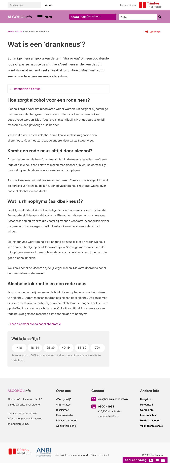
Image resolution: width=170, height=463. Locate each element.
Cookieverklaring (66, 425)
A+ (51, 5)
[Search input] (138, 17)
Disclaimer (62, 409)
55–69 (82, 347)
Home (10, 31)
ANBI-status (63, 404)
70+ (98, 347)
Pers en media (64, 415)
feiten (19, 31)
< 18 (19, 347)
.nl (146, 404)
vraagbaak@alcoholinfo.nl (113, 399)
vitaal (148, 415)
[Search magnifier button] (160, 17)
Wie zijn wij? (63, 399)
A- (46, 5)
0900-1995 (89, 17)
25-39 (51, 347)
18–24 (35, 347)
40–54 (66, 347)
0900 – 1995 (106, 406)
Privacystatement (66, 420)
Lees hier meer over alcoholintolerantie (35, 324)
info (146, 399)
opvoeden (150, 420)
